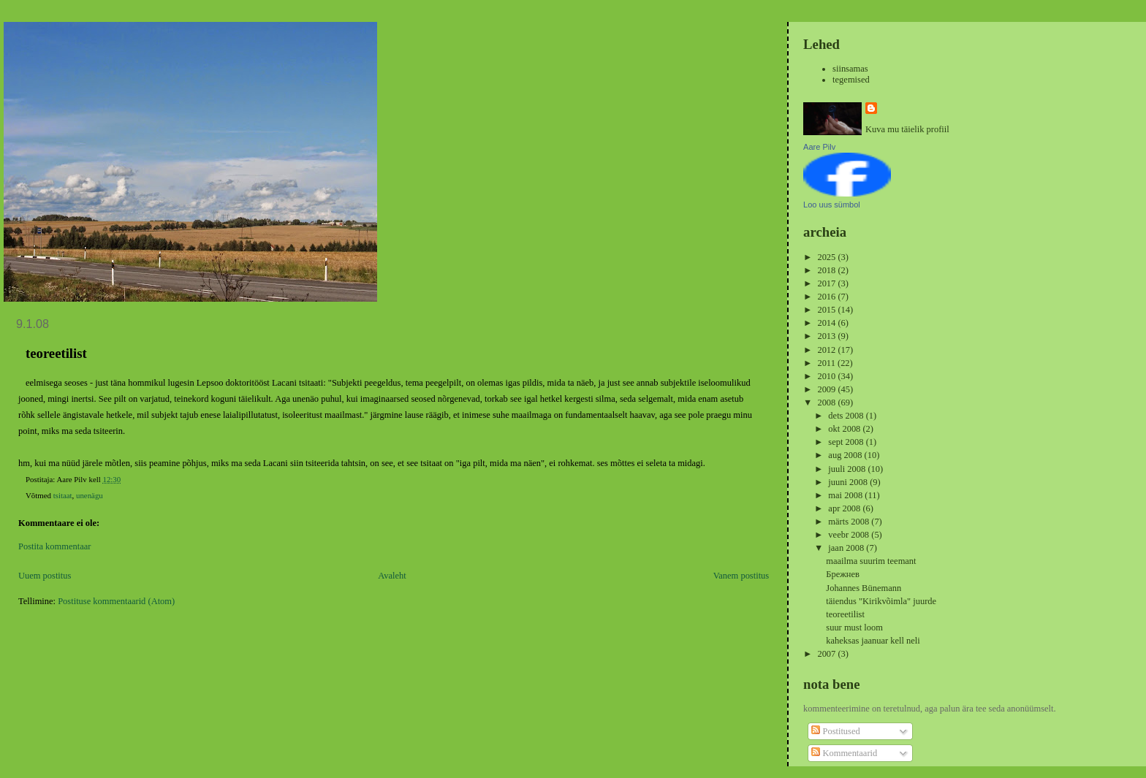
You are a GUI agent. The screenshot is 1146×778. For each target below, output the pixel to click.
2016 (827, 296)
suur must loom (854, 627)
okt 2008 (845, 429)
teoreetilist (845, 614)
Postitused (835, 731)
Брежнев (843, 574)
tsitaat (62, 495)
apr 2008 (845, 508)
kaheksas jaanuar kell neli (872, 641)
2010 (827, 376)
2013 (827, 336)
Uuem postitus (44, 576)
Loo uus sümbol (831, 204)
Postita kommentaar (54, 546)
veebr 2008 (849, 535)
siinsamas (850, 69)
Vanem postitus (741, 576)
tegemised (851, 80)
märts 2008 (849, 521)
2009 (827, 389)
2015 (827, 310)
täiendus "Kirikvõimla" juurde (881, 601)
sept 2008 (846, 442)
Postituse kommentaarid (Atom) (116, 601)
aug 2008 (846, 455)
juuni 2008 (849, 482)
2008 (827, 402)
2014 (827, 323)
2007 (827, 654)
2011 (827, 363)
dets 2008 (846, 416)
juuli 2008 (848, 469)
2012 (827, 350)
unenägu (89, 495)
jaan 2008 (847, 548)
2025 (827, 257)
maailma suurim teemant (871, 561)
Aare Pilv (819, 146)
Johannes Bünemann (863, 588)
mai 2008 (846, 495)
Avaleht (392, 576)
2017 (827, 283)
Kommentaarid (844, 753)
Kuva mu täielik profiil (907, 129)
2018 (827, 270)
